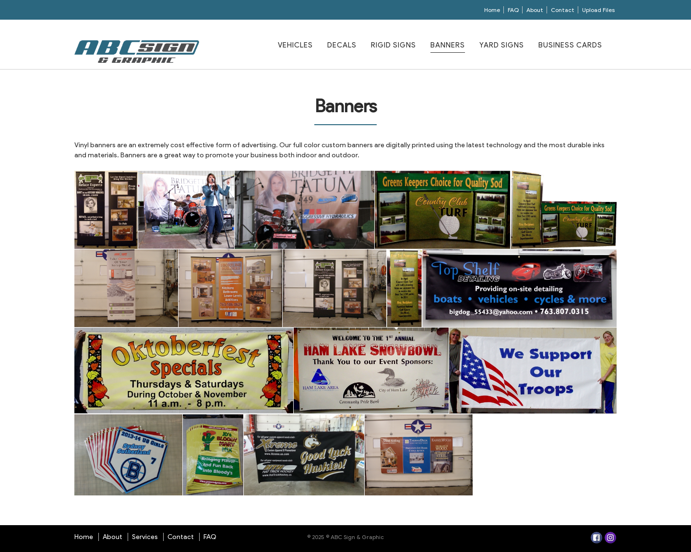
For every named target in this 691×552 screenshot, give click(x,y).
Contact (562, 9)
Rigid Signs (393, 45)
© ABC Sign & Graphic (354, 536)
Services (145, 537)
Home (492, 9)
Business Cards (570, 45)
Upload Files (598, 9)
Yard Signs (501, 45)
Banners (447, 45)
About (534, 9)
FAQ (513, 9)
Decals (342, 45)
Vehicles (295, 45)
